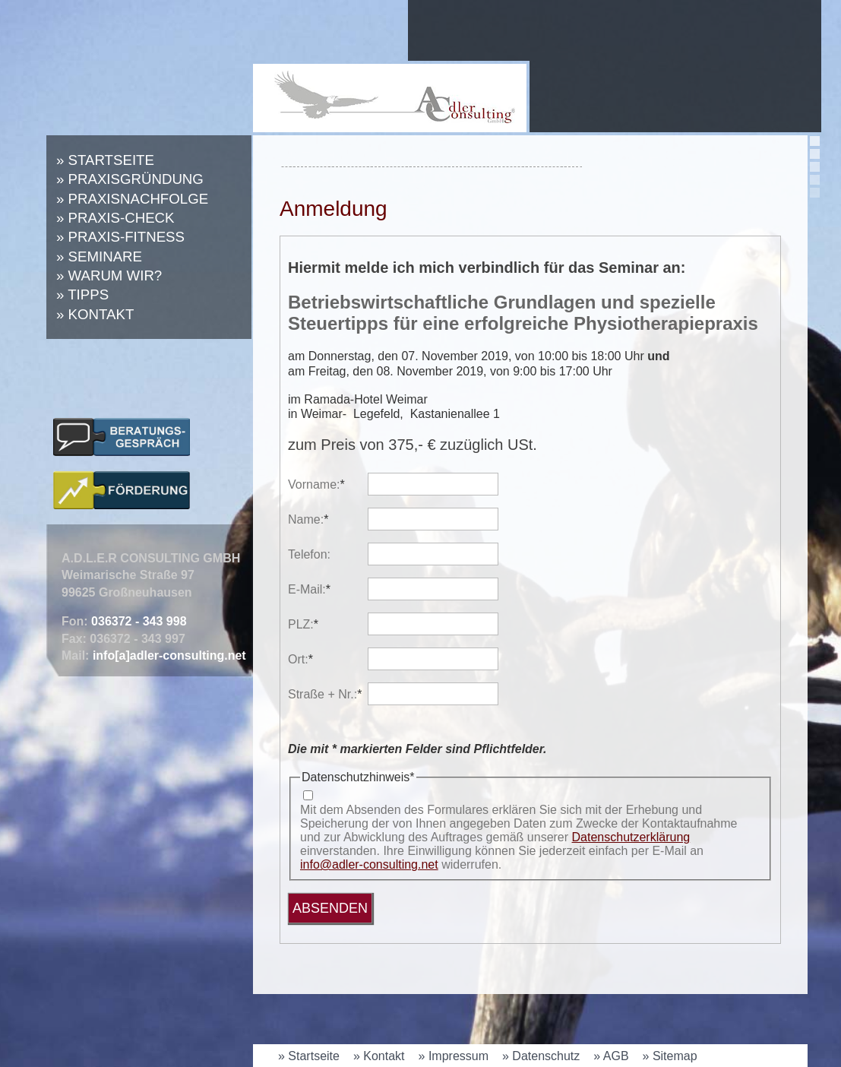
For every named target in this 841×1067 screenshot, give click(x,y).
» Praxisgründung (130, 179)
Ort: (314, 659)
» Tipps (82, 294)
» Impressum (453, 1056)
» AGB (610, 1056)
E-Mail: (314, 589)
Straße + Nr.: (325, 694)
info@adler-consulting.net (369, 864)
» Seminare (99, 256)
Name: (314, 519)
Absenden (330, 908)
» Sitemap (670, 1056)
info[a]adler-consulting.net (169, 655)
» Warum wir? (109, 275)
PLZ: (314, 624)
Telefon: (309, 554)
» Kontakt (95, 314)
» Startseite (105, 160)
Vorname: (316, 484)
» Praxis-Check (115, 218)
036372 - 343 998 (138, 621)
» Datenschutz (541, 1056)
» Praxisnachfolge (132, 199)
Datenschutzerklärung (631, 837)
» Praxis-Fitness (120, 237)
